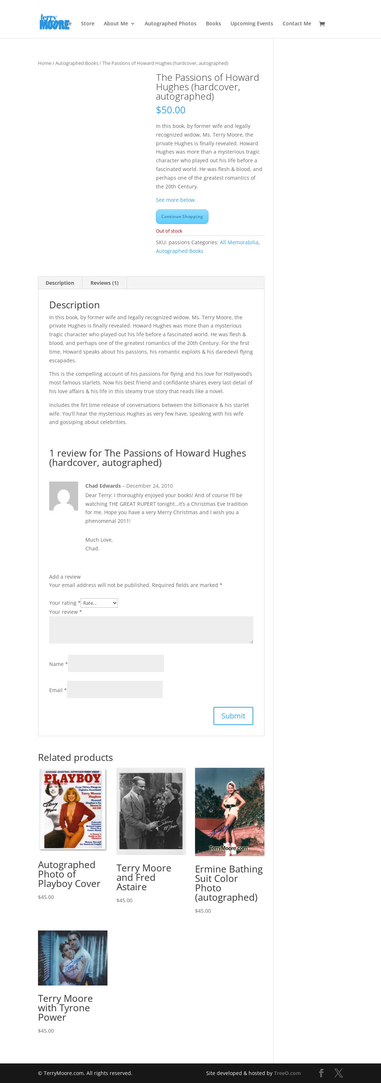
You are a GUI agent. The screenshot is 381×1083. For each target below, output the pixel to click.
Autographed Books (76, 63)
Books (213, 24)
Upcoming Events (251, 24)
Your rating (65, 602)
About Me (116, 24)
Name (58, 664)
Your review (65, 611)
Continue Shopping (182, 216)
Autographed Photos (170, 24)
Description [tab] (60, 282)
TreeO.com (287, 1073)
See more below (175, 199)
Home (44, 63)
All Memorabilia (239, 242)
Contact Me (297, 24)
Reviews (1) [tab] (104, 282)
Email (58, 690)
